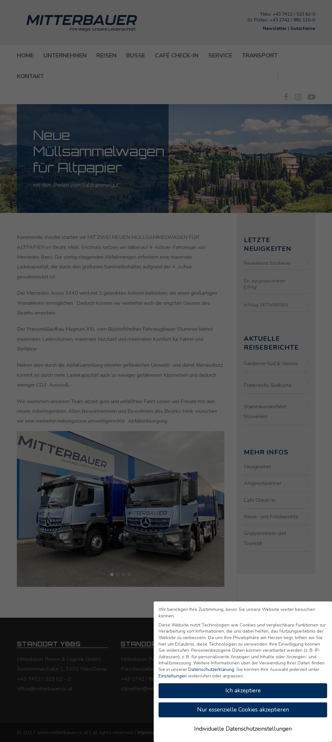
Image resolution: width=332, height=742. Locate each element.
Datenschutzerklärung (211, 669)
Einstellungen (173, 676)
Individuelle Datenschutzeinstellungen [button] (243, 729)
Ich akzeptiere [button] (243, 690)
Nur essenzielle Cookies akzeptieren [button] (243, 709)
